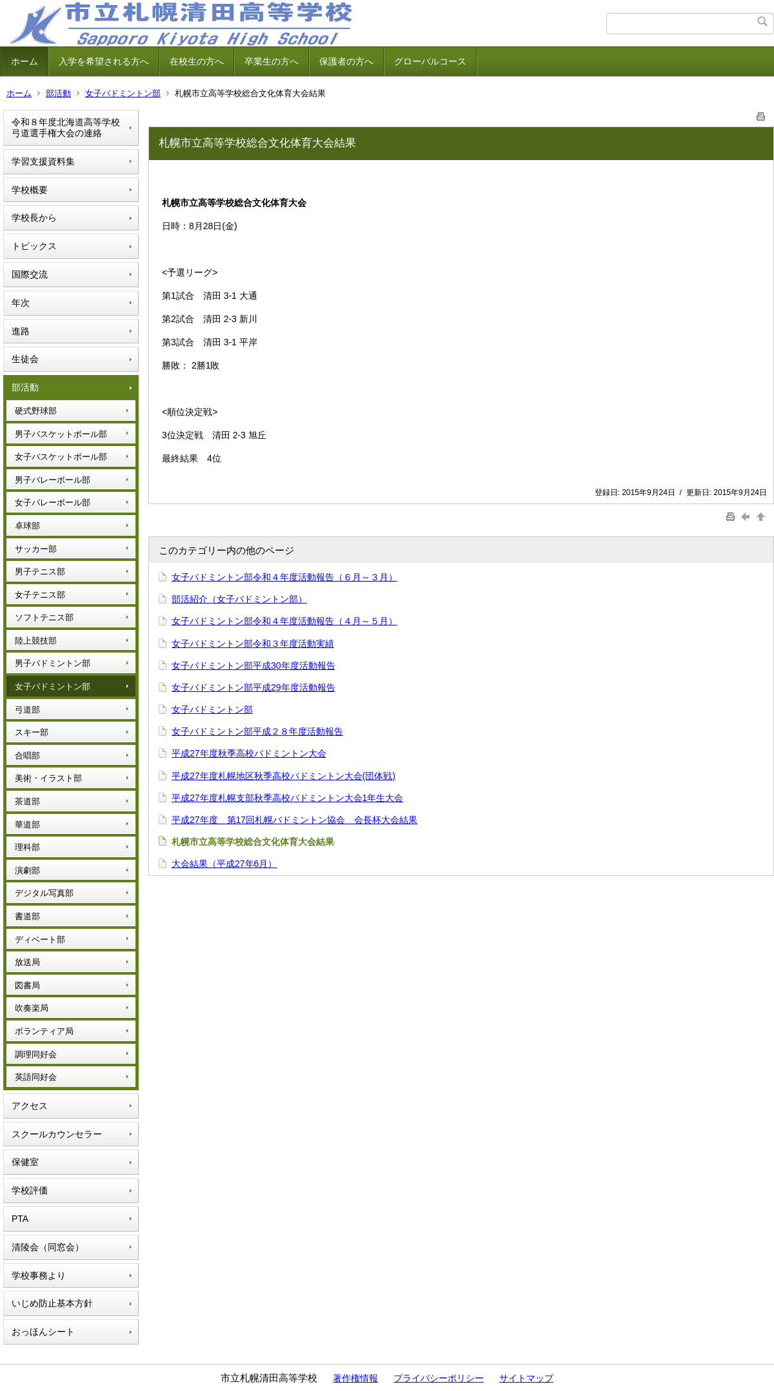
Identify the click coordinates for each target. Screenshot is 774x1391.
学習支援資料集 (43, 161)
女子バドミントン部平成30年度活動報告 (253, 665)
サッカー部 (36, 549)
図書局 (27, 985)
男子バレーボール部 (52, 480)
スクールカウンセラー (57, 1134)
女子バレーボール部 (52, 502)
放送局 (27, 962)
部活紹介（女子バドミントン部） (239, 599)
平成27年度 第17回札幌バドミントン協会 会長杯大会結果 (294, 820)
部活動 (58, 93)
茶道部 (27, 801)
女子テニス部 (40, 595)
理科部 (27, 847)
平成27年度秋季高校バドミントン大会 (249, 753)
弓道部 (27, 710)
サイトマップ (526, 1378)
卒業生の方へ (271, 61)
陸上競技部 (36, 640)
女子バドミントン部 (123, 93)
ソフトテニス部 (44, 617)
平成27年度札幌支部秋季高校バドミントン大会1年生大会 (287, 798)
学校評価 (30, 1190)
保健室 (25, 1162)
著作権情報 (355, 1378)
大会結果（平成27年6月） (224, 863)
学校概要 (30, 190)
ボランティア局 (44, 1031)
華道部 (27, 824)
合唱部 (27, 755)
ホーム (24, 61)
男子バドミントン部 (52, 663)
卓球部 (27, 526)
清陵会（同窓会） (48, 1247)
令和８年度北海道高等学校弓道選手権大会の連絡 (66, 127)
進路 (21, 331)
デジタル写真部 (44, 893)
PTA (20, 1218)
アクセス (30, 1106)
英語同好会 (36, 1077)
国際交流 (30, 274)
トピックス (34, 246)
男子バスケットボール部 (61, 434)
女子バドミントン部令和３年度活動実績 (253, 643)
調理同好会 (36, 1054)
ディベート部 (40, 939)
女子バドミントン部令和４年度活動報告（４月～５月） (284, 621)
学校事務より (39, 1275)
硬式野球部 (36, 411)
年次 (21, 303)
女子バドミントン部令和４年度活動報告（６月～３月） (284, 577)
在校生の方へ (197, 61)
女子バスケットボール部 (61, 457)
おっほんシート (43, 1331)
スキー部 (31, 732)
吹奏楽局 (31, 1008)
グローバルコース (430, 61)
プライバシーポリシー (438, 1378)
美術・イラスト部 (48, 778)
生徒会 (25, 359)
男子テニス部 (40, 571)
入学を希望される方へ (104, 61)
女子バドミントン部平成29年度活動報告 (253, 687)
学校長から (34, 217)
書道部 (27, 916)
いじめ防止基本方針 (52, 1303)
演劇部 (27, 870)
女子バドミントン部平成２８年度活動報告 (257, 731)
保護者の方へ (346, 61)
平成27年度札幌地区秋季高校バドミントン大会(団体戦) (283, 776)
